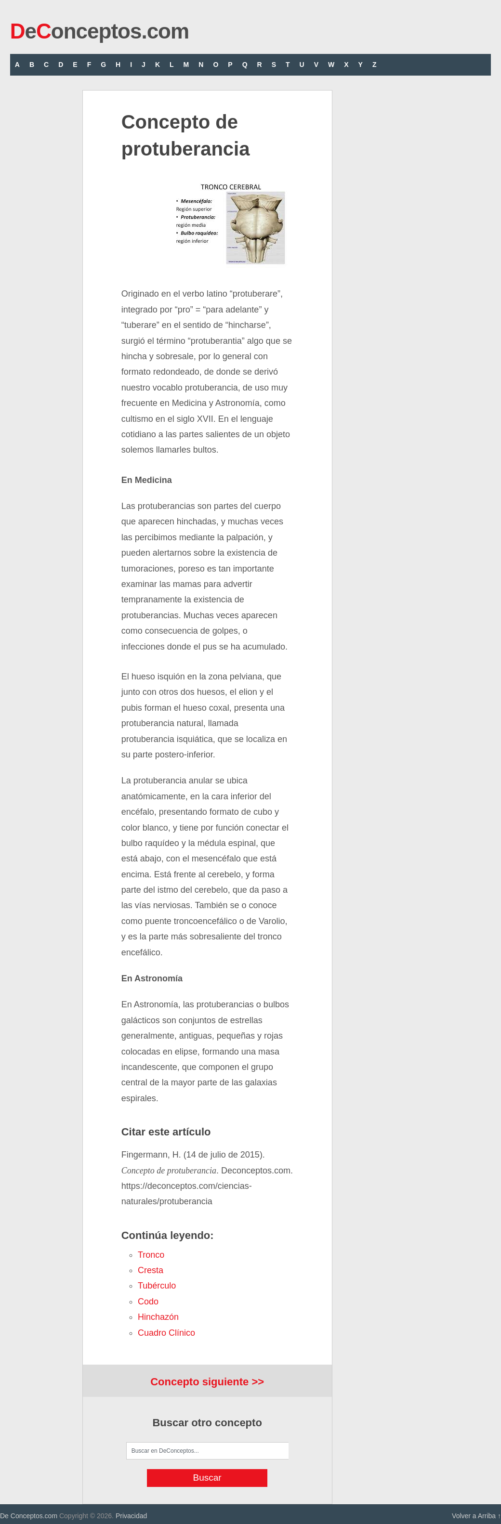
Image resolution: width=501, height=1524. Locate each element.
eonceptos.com (99, 31)
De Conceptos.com (28, 1516)
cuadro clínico (166, 1333)
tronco (151, 1255)
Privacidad (131, 1516)
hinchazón (158, 1317)
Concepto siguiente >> (207, 1382)
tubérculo (157, 1285)
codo (148, 1301)
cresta (150, 1270)
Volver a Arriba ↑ (476, 1516)
